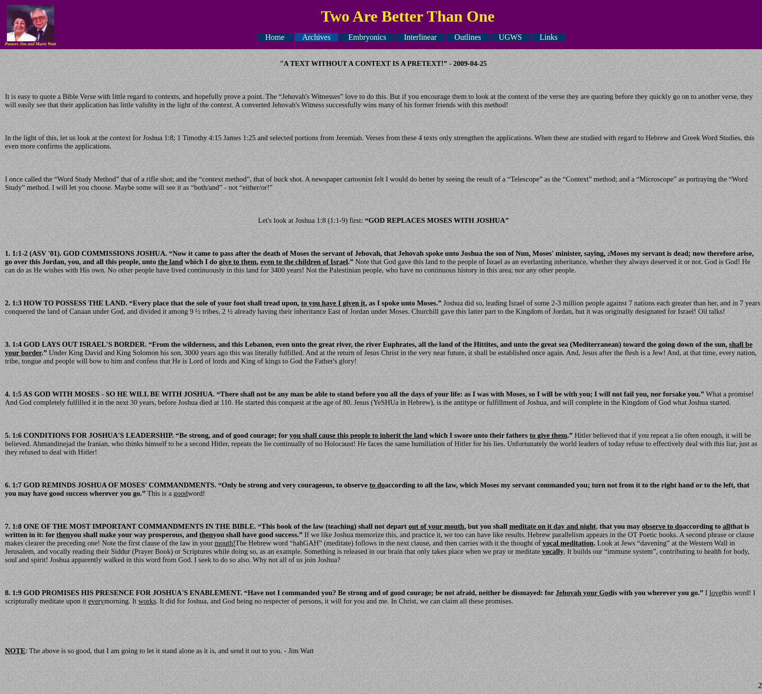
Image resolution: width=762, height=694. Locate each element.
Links (548, 37)
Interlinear (420, 37)
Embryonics (367, 37)
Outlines (467, 37)
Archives (316, 37)
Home (275, 37)
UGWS (510, 37)
